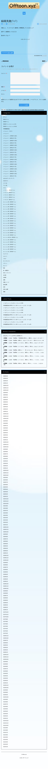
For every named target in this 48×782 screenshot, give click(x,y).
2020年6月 (5, 541)
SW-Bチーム (6, 121)
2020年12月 (5, 527)
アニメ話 (5, 185)
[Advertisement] (24, 763)
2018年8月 (5, 593)
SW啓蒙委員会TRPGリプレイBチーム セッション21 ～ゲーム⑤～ (17, 305)
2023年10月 (5, 446)
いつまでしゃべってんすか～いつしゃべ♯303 (13, 307)
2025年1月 (5, 411)
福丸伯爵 (5, 284)
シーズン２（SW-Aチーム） (9, 192)
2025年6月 (5, 399)
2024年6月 (5, 428)
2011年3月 (5, 742)
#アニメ (5, 117)
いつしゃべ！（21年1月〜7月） (10, 152)
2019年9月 (5, 562)
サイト (3, 94)
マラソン (5, 263)
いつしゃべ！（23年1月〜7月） (10, 161)
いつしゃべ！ (6, 133)
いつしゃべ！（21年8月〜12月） (10, 154)
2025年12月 (5, 385)
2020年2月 (5, 550)
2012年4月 (5, 711)
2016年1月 (5, 652)
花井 (4, 287)
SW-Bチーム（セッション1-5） (10, 124)
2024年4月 (5, 432)
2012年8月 (5, 701)
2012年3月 (5, 713)
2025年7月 (5, 397)
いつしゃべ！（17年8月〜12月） (10, 135)
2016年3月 (5, 647)
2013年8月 (5, 692)
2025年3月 (5, 406)
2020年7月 (5, 539)
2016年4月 (5, 645)
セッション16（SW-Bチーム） (9, 239)
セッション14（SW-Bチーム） (9, 232)
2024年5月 (5, 430)
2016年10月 (5, 638)
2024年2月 (5, 437)
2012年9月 (5, 699)
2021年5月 (5, 515)
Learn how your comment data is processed (33, 109)
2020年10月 (5, 531)
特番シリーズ (6, 282)
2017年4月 (5, 628)
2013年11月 (5, 685)
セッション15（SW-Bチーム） (9, 235)
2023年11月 (5, 444)
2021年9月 (5, 505)
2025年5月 (5, 402)
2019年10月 (5, 560)
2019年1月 (5, 581)
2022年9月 (5, 477)
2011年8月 (5, 730)
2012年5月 (5, 708)
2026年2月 (5, 380)
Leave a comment (43, 23)
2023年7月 (5, 453)
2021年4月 (5, 517)
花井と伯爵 (10, 52)
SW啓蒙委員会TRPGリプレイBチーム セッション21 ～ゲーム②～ (17, 324)
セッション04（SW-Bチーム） (9, 209)
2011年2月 (5, 744)
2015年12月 (5, 654)
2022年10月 (5, 475)
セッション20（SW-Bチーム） (9, 249)
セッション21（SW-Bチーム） (9, 251)
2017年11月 (5, 614)
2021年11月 (5, 501)
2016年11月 (5, 635)
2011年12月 (5, 720)
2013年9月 (5, 690)
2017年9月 (5, 619)
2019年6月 (5, 569)
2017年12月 (5, 612)
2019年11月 (5, 557)
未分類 (4, 275)
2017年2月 (5, 633)
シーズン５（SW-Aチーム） (9, 199)
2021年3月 (5, 520)
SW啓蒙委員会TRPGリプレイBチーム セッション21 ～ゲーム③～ (17, 319)
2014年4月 (5, 675)
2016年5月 (5, 642)
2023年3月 (5, 463)
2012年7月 (5, 704)
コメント (4, 73)
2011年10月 (5, 725)
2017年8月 (5, 621)
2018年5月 (5, 600)
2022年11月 (5, 472)
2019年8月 (5, 564)
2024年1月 (5, 439)
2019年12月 (5, 555)
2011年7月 (5, 732)
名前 (3, 87)
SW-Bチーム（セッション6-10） (10, 126)
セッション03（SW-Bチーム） (9, 206)
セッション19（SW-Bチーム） (9, 246)
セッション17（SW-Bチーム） (9, 242)
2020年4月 (5, 546)
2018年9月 (5, 590)
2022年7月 (5, 482)
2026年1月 (5, 383)
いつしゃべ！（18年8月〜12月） (10, 140)
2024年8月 (5, 423)
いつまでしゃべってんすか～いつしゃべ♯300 (13, 317)
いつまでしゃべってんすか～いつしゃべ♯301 (13, 312)
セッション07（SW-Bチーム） (9, 216)
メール (3, 90)
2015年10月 (5, 659)
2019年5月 (5, 572)
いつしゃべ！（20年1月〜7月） (10, 147)
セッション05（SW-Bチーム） (9, 211)
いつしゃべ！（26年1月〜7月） (10, 176)
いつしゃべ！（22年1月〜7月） (10, 157)
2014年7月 (5, 668)
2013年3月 (5, 694)
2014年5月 (5, 673)
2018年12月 (5, 583)
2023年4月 (5, 461)
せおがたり (5, 180)
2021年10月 (5, 503)
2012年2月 (5, 716)
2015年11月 (5, 656)
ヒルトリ (5, 256)
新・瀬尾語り (6, 270)
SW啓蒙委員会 (6, 128)
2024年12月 (5, 413)
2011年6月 (5, 734)
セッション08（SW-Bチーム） (9, 218)
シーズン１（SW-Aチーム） (9, 190)
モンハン (5, 265)
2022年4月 (5, 489)
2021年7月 (5, 510)
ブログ (4, 258)
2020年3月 (5, 548)
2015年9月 (5, 661)
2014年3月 (5, 678)
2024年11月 (5, 416)
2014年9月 (5, 664)
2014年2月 (5, 680)
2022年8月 (5, 479)
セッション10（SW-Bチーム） (9, 223)
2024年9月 (5, 420)
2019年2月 (5, 579)
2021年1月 (5, 524)
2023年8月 (5, 451)
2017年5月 (5, 626)
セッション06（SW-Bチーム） (9, 213)
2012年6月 (5, 706)
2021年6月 (5, 513)
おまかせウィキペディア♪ (8, 178)
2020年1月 (5, 553)
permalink (44, 55)
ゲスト (4, 187)
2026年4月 (5, 376)
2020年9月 (5, 534)
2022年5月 (5, 487)
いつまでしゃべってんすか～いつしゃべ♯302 (13, 310)
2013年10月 (5, 687)
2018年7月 (5, 595)
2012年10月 (5, 697)
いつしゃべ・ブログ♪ (7, 131)
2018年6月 (5, 597)
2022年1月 (5, 496)
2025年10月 (5, 390)
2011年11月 (5, 723)
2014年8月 (5, 666)
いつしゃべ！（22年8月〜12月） (10, 159)
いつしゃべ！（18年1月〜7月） (10, 138)
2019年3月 (5, 576)
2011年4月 (5, 739)
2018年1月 (5, 609)
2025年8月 (5, 394)
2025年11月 (5, 387)
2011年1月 (5, 746)
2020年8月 (5, 536)
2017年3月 (5, 631)
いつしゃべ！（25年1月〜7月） (10, 171)
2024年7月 (5, 425)
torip (4, 23)
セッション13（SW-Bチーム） (9, 230)
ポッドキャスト (6, 261)
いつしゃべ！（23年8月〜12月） (10, 164)
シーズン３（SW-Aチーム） (9, 195)
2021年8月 (5, 508)
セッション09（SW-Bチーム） (9, 220)
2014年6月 (5, 671)
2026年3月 (5, 378)
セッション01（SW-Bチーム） (9, 202)
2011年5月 (5, 737)
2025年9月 (5, 392)
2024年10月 (5, 418)
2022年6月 (5, 484)
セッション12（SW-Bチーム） (9, 228)
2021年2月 (5, 522)
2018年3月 (5, 605)
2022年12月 (5, 470)
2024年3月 (5, 435)
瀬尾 (4, 279)
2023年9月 (5, 449)
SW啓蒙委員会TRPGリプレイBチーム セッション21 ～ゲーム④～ (17, 314)
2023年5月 (5, 458)
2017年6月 (5, 623)
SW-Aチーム (6, 119)
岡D (4, 268)
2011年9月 (5, 727)
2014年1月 (5, 682)
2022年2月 (5, 494)
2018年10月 (5, 588)
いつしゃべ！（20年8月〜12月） (10, 150)
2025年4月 (5, 404)
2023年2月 (5, 465)
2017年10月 (5, 616)
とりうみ (5, 183)
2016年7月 (5, 640)
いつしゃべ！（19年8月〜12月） (10, 145)
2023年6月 (5, 456)
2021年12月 (5, 498)
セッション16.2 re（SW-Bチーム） (10, 237)
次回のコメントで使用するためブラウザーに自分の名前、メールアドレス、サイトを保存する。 (23, 100)
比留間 (4, 277)
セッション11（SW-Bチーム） (9, 225)
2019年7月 (5, 567)
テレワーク (5, 253)
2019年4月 (5, 574)
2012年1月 (5, 718)
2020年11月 (5, 529)
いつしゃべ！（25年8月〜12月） (10, 173)
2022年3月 (5, 491)
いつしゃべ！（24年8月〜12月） (10, 168)
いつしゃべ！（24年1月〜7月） (10, 166)
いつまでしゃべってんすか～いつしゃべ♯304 (13, 303)
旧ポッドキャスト (7, 272)
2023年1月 (5, 468)
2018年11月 (5, 586)
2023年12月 (5, 442)
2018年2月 (5, 607)
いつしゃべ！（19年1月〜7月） (10, 143)
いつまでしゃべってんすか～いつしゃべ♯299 (13, 322)
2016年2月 (5, 649)
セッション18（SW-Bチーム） (9, 244)
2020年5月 (5, 543)
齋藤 (4, 291)
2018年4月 (5, 602)
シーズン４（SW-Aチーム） (9, 197)
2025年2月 (5, 409)
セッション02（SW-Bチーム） (9, 204)
